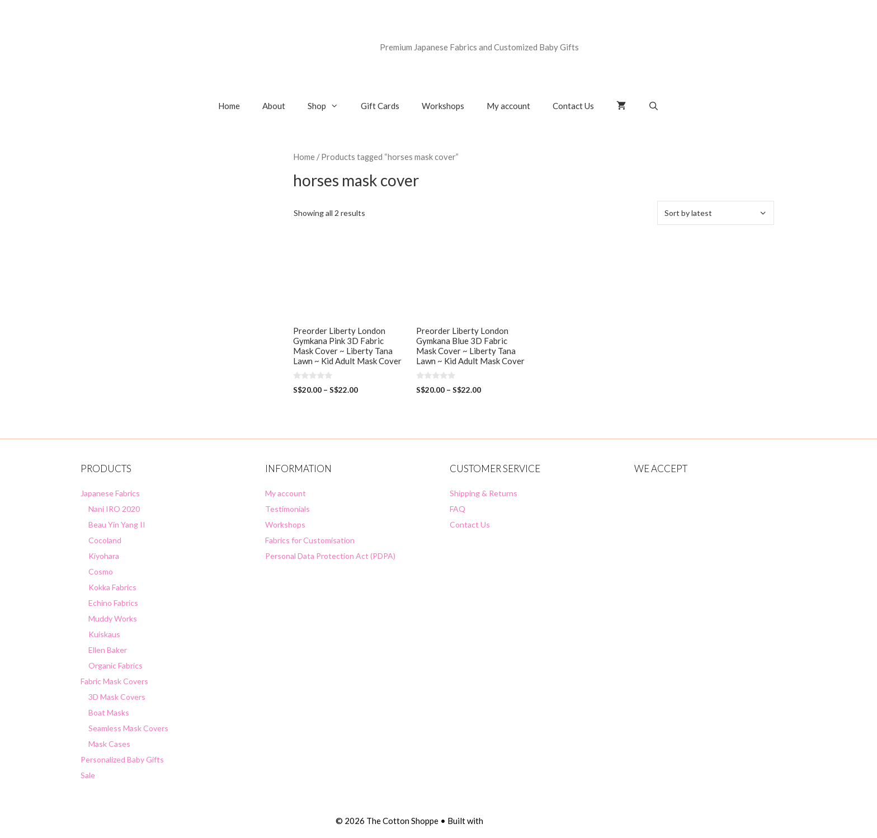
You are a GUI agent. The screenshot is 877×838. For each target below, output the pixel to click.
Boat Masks (108, 712)
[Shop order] (715, 213)
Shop (329, 106)
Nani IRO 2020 (114, 509)
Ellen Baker (107, 650)
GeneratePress (513, 821)
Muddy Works (112, 618)
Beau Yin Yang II (116, 524)
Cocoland (104, 540)
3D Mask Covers (116, 697)
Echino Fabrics (113, 603)
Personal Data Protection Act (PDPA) (330, 556)
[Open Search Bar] (653, 106)
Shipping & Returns (483, 493)
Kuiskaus (104, 634)
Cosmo (100, 571)
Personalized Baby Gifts (122, 759)
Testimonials (287, 509)
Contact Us (573, 106)
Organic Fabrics (115, 665)
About (273, 106)
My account (508, 106)
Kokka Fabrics (112, 587)
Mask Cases (109, 743)
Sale (88, 775)
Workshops (443, 106)
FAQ (457, 509)
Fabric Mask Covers (114, 681)
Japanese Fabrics (110, 493)
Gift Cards (380, 106)
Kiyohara (103, 556)
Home (229, 106)
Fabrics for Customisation (310, 540)
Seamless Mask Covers (128, 728)
